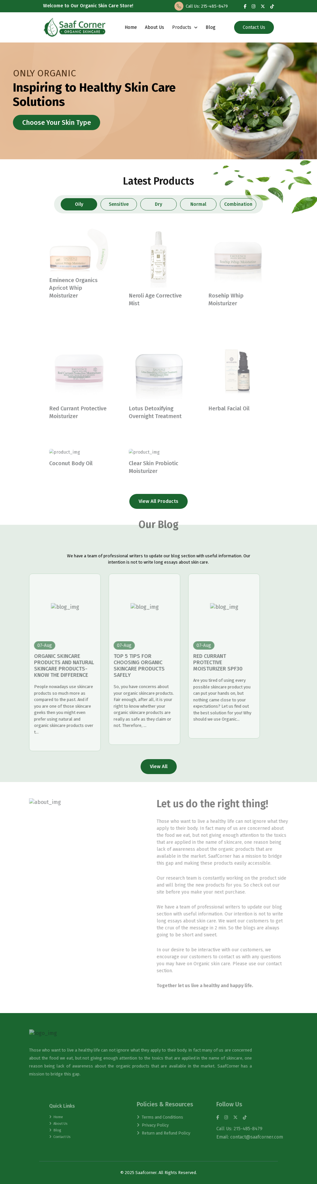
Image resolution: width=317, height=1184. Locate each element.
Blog (211, 27)
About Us (154, 27)
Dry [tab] (158, 204)
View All (158, 766)
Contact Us (254, 27)
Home (131, 27)
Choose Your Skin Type (56, 122)
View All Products (158, 501)
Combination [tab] (238, 204)
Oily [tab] (79, 204)
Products (185, 27)
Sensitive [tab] (119, 204)
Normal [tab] (198, 204)
